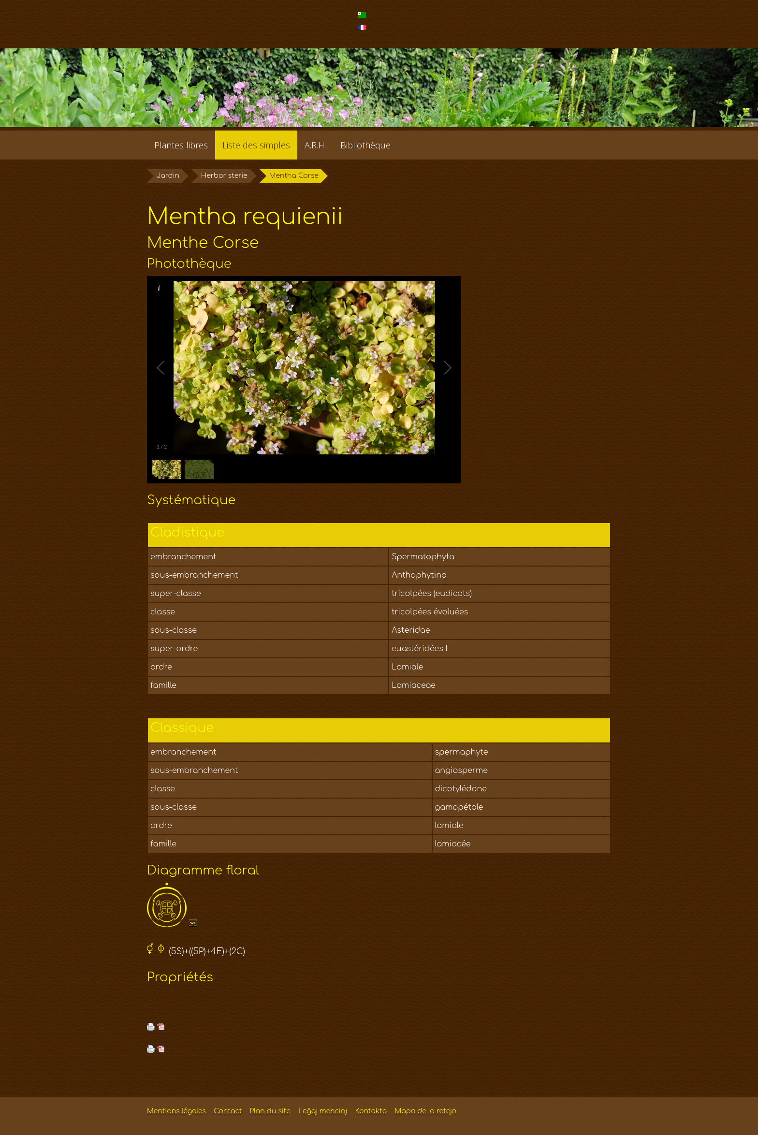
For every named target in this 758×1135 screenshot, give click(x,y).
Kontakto (371, 1111)
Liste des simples (256, 145)
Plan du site (270, 1111)
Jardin (168, 175)
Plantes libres (181, 145)
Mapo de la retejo (425, 1111)
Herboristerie (224, 175)
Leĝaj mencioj (322, 1111)
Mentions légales (176, 1111)
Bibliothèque (365, 145)
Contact (228, 1111)
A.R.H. (315, 145)
